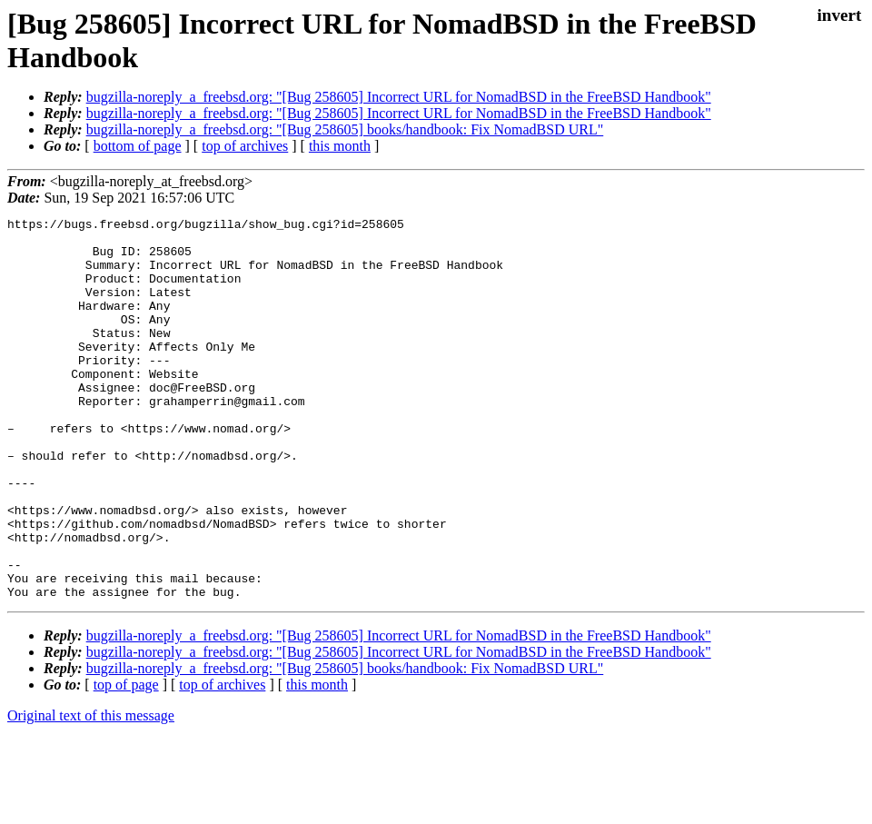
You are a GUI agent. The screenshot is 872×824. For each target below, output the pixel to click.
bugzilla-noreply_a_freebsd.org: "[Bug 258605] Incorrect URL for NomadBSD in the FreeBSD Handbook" (398, 96)
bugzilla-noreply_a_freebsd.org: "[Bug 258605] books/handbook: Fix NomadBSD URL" (345, 129)
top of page (126, 761)
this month (340, 146)
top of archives (245, 146)
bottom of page (138, 146)
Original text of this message (90, 791)
